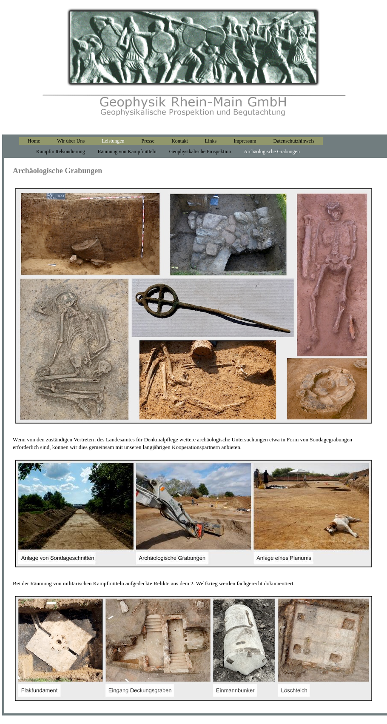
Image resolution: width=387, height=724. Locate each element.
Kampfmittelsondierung (60, 152)
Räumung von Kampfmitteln (127, 152)
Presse (148, 141)
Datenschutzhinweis (294, 141)
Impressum (244, 141)
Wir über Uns (71, 141)
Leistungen (113, 141)
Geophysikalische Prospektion (200, 152)
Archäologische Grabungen (272, 152)
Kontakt (179, 141)
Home (34, 141)
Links (210, 141)
